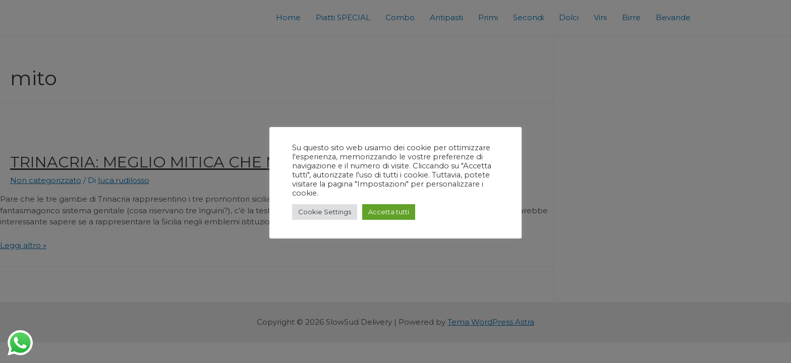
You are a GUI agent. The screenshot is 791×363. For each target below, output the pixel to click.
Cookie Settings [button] (324, 212)
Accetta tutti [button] (388, 212)
